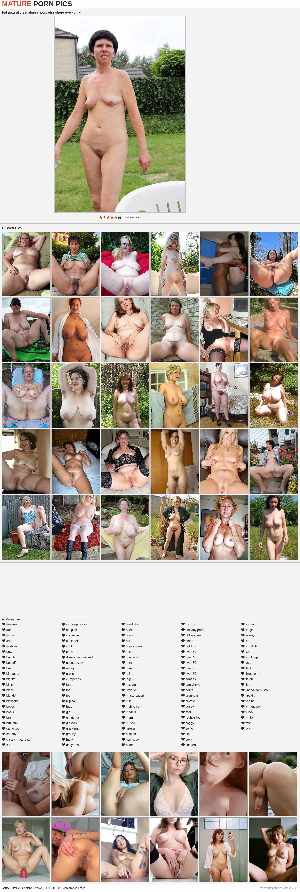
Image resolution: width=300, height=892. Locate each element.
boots (8, 712)
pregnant (189, 695)
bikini (7, 684)
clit (6, 745)
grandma (70, 728)
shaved (188, 745)
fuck (67, 706)
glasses (69, 723)
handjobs (129, 624)
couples (69, 630)
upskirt (248, 695)
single (247, 630)
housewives (131, 646)
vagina (248, 701)
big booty (10, 673)
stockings (249, 657)
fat (66, 690)
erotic (68, 673)
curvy (68, 651)
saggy (187, 723)
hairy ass (70, 745)
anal (7, 630)
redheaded (191, 717)
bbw (7, 651)
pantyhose (190, 684)
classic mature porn (17, 739)
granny (69, 734)
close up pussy (74, 624)
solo (246, 651)
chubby (9, 734)
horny (127, 635)
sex (185, 734)
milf (126, 701)
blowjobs (10, 701)
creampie (70, 635)
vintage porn (252, 706)
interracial (130, 657)
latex (126, 668)
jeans (127, 662)
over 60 (188, 668)
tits (245, 684)
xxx (245, 728)
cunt (67, 646)
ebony (68, 668)
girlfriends (71, 717)
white (247, 717)
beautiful (10, 662)
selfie (187, 728)
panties (188, 679)
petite (187, 690)
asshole (9, 646)
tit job (247, 679)
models (128, 712)
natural (128, 728)
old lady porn (192, 630)
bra (6, 717)
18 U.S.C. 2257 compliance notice (64, 888)
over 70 (188, 673)
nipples (128, 734)
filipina (68, 701)
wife (246, 723)
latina (127, 673)
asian (8, 635)
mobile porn (131, 706)
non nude (130, 739)
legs (126, 679)
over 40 (188, 657)
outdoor (188, 646)
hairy (67, 739)
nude (127, 745)
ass (6, 640)
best (7, 668)
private (188, 701)
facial (67, 684)
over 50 (188, 662)
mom (127, 717)
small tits (249, 646)
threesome (250, 673)
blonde (9, 695)
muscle (128, 723)
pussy (187, 706)
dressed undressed (77, 657)
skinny (247, 635)
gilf (66, 712)
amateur (10, 624)
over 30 (188, 651)
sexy (186, 739)
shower (248, 624)
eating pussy (73, 662)
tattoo (247, 662)
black (8, 690)
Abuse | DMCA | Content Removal (22, 888)
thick (246, 668)
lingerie (128, 690)
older (187, 640)
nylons (188, 624)
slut (245, 640)
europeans (71, 679)
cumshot (70, 640)
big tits (8, 679)
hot (125, 640)
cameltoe (10, 728)
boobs (8, 706)
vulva (247, 712)
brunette (10, 723)
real (186, 712)
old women (191, 635)
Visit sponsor (131, 217)
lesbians (129, 684)
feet (66, 695)
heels (127, 630)
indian (127, 651)
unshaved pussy (254, 690)
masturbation (132, 695)
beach (8, 657)
